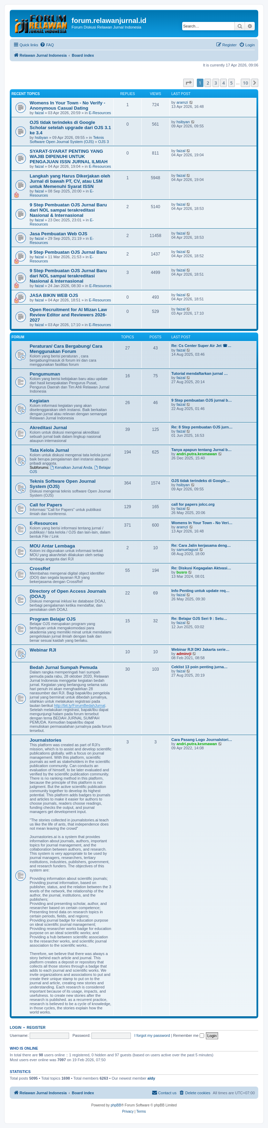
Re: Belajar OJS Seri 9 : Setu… (199, 618)
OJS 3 (103, 142)
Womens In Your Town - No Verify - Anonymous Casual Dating (67, 105)
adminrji (184, 654)
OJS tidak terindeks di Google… (200, 481)
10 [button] (245, 83)
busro (182, 572)
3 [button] (216, 83)
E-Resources (100, 113)
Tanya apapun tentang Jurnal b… (201, 450)
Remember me (188, 1035)
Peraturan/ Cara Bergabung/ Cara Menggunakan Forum (66, 349)
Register (36, 1027)
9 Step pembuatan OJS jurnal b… (201, 400)
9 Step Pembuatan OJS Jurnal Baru (68, 252)
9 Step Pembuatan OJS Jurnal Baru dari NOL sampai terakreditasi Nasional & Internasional (68, 210)
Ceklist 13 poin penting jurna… (199, 667)
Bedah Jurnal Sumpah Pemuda (63, 667)
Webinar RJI (43, 650)
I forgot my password (152, 1035)
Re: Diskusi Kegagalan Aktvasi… (201, 568)
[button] (188, 83)
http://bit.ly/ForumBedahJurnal (79, 705)
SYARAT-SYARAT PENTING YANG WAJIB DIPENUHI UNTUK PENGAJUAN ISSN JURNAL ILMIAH (68, 156)
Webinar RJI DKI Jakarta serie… (200, 649)
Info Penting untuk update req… (200, 591)
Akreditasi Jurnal (48, 427)
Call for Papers (46, 504)
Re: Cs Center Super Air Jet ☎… (201, 346)
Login (15, 1027)
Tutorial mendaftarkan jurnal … (199, 373)
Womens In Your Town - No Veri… (201, 523)
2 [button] (208, 83)
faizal (39, 113)
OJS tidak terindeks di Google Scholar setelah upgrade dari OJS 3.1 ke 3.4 (70, 127)
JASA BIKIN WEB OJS (54, 295)
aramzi (182, 102)
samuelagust (187, 549)
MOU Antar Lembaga (52, 546)
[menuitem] (47, 45)
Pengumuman (45, 374)
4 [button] (223, 83)
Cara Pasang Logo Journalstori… (201, 739)
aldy (151, 1078)
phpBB (116, 1105)
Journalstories (45, 740)
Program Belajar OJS (53, 619)
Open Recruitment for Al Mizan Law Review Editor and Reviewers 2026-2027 (68, 315)
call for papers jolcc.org (193, 504)
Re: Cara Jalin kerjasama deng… (201, 545)
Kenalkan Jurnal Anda (71, 467)
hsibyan (41, 137)
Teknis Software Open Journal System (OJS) (67, 139)
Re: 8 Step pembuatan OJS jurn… (201, 427)
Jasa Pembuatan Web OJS (58, 233)
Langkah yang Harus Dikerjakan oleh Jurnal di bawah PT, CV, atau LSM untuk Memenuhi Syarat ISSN (70, 181)
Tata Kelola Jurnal (49, 450)
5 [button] (231, 83)
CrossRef (40, 568)
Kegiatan (39, 400)
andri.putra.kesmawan (197, 454)
